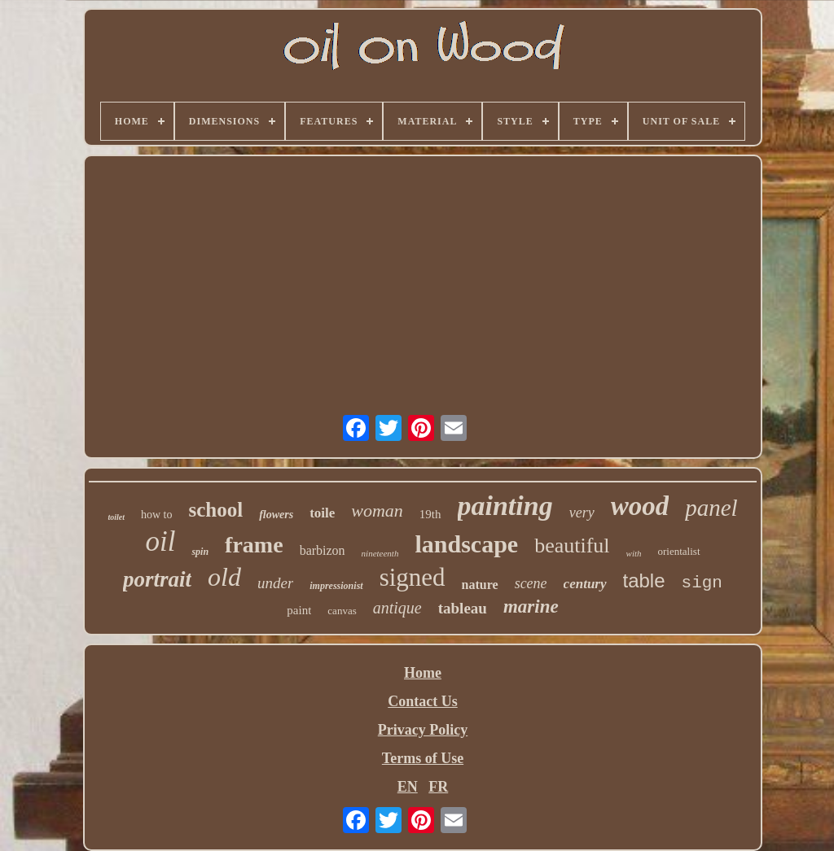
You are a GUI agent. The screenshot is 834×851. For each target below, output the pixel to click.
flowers (276, 514)
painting (505, 506)
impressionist (335, 585)
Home (422, 673)
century (585, 583)
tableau (462, 608)
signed (413, 577)
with (634, 553)
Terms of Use (422, 758)
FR (438, 787)
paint (299, 610)
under (275, 582)
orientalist (679, 551)
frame (254, 544)
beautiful (571, 545)
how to (157, 514)
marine (531, 606)
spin (199, 551)
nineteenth (380, 553)
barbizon (322, 550)
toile (322, 513)
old (224, 576)
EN (407, 787)
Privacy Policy (422, 730)
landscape (466, 543)
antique (397, 608)
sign (702, 583)
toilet (116, 517)
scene (531, 583)
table (644, 580)
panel (711, 508)
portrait (157, 579)
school (215, 510)
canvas (341, 610)
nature (480, 584)
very (582, 512)
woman (377, 510)
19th (430, 514)
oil (160, 541)
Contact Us (423, 701)
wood (640, 506)
